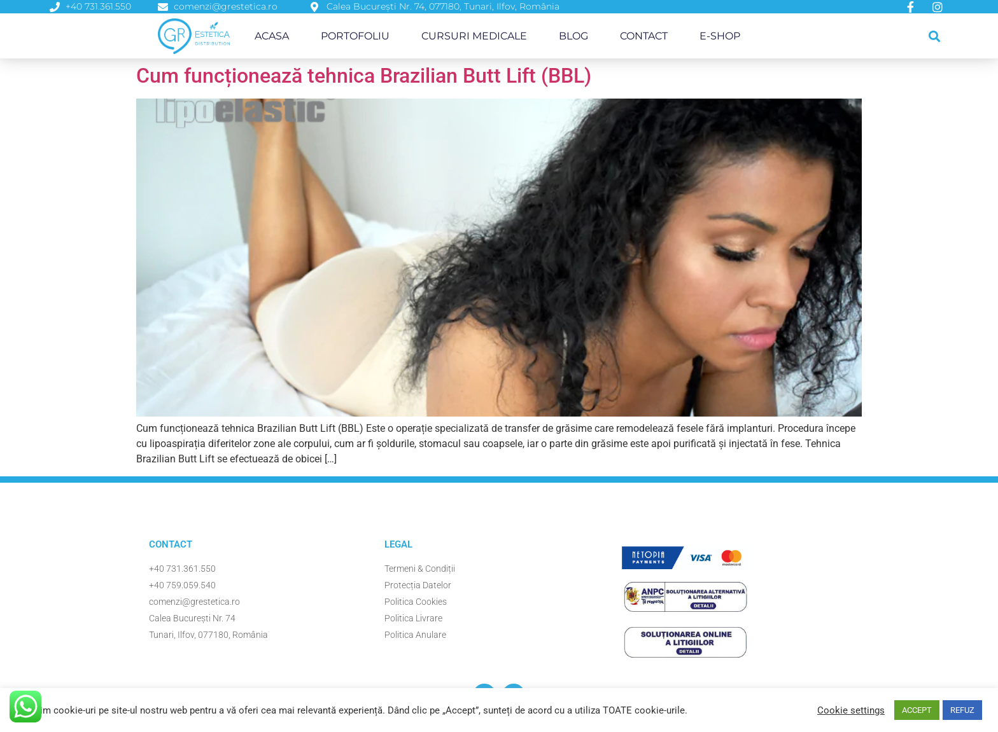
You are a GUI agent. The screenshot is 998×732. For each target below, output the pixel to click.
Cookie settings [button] (851, 710)
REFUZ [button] (962, 710)
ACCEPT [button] (917, 710)
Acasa (272, 36)
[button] (934, 35)
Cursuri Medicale (474, 36)
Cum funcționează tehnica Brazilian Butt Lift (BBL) (363, 76)
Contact (644, 36)
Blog (573, 36)
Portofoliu (355, 36)
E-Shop (719, 36)
